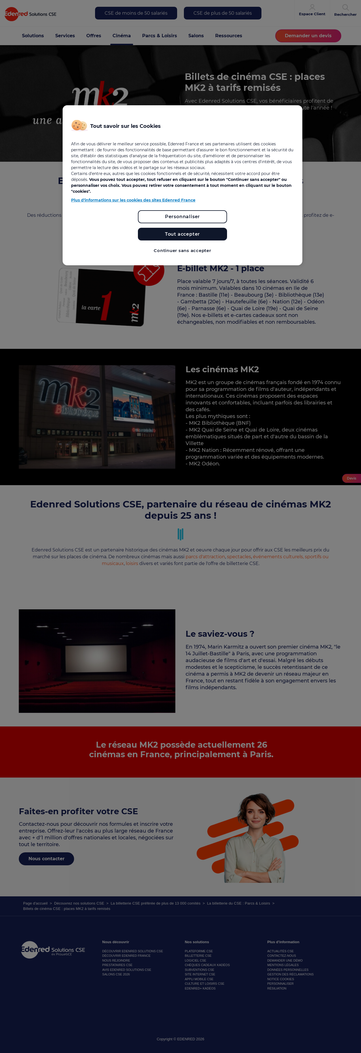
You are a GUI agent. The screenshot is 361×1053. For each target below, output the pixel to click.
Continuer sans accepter (182, 250)
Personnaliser (182, 216)
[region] (182, 185)
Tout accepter (182, 234)
